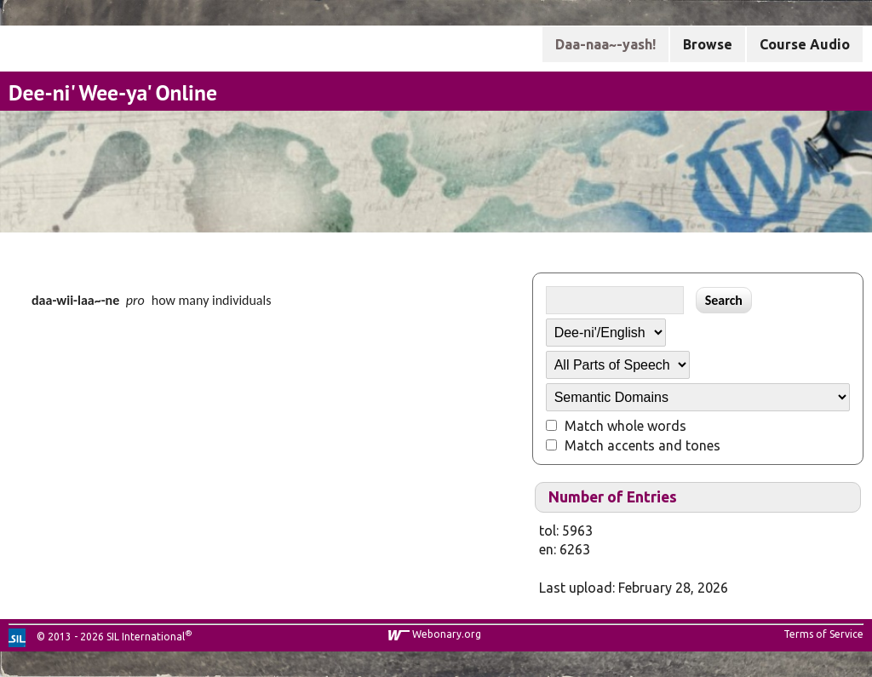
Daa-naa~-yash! (605, 44)
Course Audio (805, 44)
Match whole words (625, 425)
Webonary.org (446, 634)
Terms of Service (823, 634)
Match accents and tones (642, 445)
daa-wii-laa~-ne (75, 300)
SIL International (145, 636)
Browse (707, 44)
